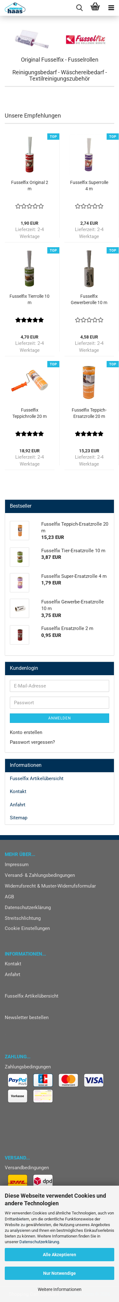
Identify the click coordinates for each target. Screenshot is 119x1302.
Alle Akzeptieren (59, 1254)
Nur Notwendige (59, 1273)
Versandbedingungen (27, 1168)
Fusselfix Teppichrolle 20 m (29, 413)
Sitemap (18, 818)
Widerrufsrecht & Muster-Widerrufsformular (50, 886)
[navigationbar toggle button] (111, 8)
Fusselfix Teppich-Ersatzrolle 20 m (89, 413)
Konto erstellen (26, 732)
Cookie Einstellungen (27, 928)
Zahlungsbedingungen (28, 1067)
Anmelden (59, 718)
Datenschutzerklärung (39, 1241)
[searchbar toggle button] (79, 8)
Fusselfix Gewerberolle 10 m (89, 299)
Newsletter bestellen (27, 1017)
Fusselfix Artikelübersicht (36, 778)
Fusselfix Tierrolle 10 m (30, 299)
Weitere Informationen (60, 1289)
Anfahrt (17, 805)
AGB (9, 897)
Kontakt (18, 791)
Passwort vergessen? (32, 742)
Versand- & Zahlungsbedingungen (40, 875)
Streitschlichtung (23, 918)
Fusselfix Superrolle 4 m (89, 185)
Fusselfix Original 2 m (29, 185)
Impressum (17, 864)
